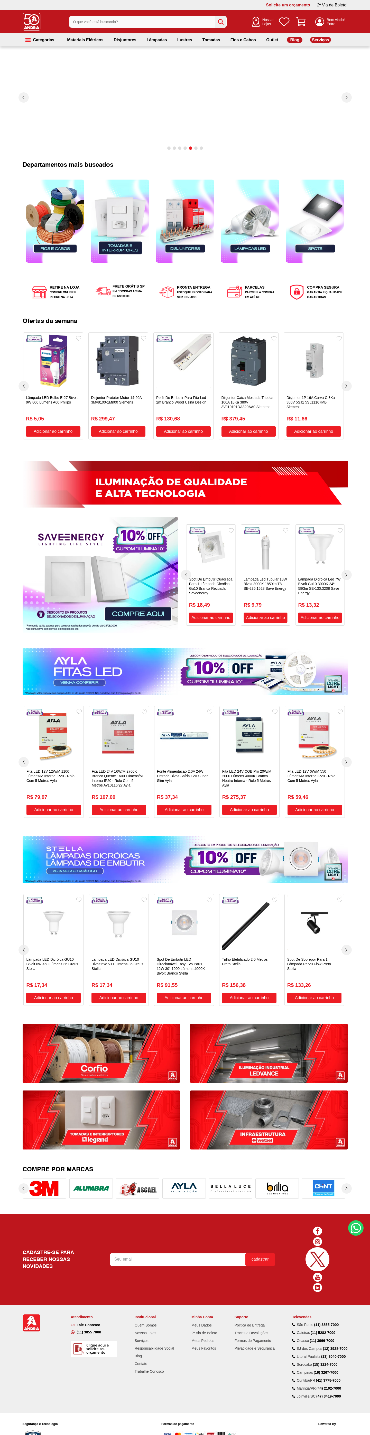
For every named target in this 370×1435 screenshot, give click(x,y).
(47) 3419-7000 (328, 1396)
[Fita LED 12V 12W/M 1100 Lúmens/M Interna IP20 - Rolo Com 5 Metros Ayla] (54, 762)
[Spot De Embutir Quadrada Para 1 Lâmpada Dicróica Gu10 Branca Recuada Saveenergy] (211, 575)
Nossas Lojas (268, 22)
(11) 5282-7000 (323, 1333)
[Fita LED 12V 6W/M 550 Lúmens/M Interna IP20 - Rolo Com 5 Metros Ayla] (315, 762)
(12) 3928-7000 (335, 1348)
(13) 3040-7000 (333, 1356)
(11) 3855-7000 (326, 1325)
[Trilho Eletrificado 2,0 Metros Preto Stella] (249, 950)
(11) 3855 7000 (89, 1332)
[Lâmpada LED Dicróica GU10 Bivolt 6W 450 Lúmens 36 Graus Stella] (53, 950)
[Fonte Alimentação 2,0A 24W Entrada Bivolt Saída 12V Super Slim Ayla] (184, 762)
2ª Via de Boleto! (332, 5)
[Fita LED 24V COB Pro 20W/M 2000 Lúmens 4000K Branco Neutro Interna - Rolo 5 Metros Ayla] (249, 762)
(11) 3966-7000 (322, 1341)
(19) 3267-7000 (326, 1372)
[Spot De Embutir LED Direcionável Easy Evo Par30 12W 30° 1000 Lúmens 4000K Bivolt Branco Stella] (184, 950)
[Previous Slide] (23, 97)
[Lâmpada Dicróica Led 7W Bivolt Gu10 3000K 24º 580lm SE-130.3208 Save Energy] (319, 575)
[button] (169, 148)
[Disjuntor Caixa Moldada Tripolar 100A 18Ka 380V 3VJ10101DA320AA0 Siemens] (249, 386)
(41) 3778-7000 (328, 1380)
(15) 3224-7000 (325, 1364)
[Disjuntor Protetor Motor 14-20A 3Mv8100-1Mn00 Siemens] (118, 386)
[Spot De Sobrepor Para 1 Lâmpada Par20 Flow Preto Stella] (314, 950)
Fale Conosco (88, 1325)
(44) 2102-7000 (329, 1388)
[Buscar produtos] (220, 22)
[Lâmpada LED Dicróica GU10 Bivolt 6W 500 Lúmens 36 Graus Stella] (119, 950)
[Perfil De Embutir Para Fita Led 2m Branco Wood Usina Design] (183, 386)
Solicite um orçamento (288, 5)
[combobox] (148, 21)
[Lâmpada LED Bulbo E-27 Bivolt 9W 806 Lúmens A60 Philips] (53, 386)
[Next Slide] (346, 97)
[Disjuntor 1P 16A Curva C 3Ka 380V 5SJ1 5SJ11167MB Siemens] (314, 386)
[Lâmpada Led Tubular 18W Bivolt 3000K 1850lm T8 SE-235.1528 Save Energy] (265, 575)
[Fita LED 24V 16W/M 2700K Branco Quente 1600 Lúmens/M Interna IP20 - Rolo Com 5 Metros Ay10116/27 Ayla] (119, 762)
